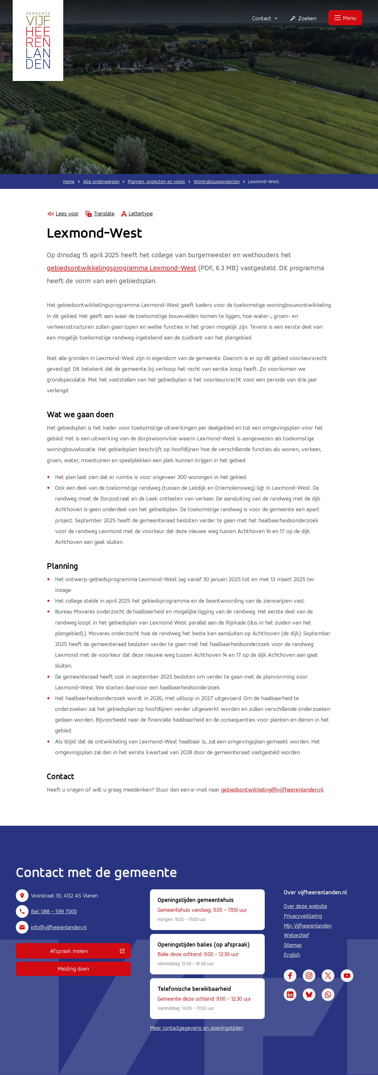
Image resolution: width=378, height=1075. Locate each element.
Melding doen (73, 968)
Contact (265, 18)
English (292, 955)
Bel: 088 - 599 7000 (54, 911)
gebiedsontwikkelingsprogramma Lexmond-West (121, 268)
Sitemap (293, 945)
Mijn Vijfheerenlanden (308, 926)
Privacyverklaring (303, 916)
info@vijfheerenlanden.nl (59, 927)
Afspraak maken (90, 952)
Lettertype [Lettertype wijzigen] (137, 213)
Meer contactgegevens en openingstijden (196, 1028)
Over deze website (305, 906)
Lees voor (62, 214)
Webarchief (296, 935)
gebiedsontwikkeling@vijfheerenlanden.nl (272, 789)
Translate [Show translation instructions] (100, 214)
